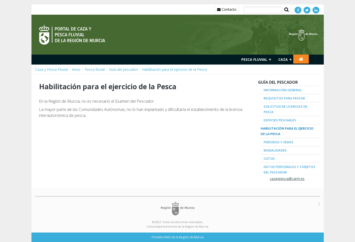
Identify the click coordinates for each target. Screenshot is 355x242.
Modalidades (275, 150)
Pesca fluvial (254, 59)
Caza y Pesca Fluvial (51, 69)
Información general (283, 90)
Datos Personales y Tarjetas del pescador (289, 169)
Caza (283, 59)
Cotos (269, 158)
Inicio (76, 69)
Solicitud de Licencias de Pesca (285, 109)
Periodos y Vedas (278, 142)
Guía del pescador (123, 69)
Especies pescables (280, 120)
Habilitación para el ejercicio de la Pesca (174, 69)
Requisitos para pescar (284, 98)
